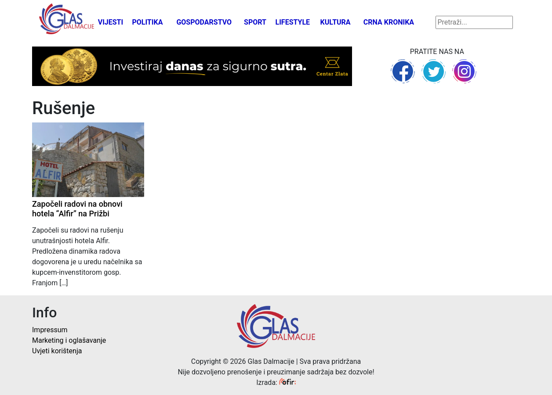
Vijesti (110, 22)
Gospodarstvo (204, 22)
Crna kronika (388, 22)
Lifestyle (293, 22)
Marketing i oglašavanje (69, 340)
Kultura (335, 22)
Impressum (50, 330)
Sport (255, 22)
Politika (147, 22)
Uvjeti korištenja (57, 351)
